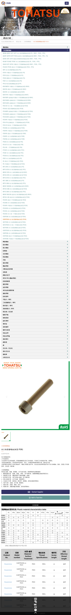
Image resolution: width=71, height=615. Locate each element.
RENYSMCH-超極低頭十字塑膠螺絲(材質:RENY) (17, 100)
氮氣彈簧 (35, 293)
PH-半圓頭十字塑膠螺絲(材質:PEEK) (14, 164)
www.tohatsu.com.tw (10, 34)
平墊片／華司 (35, 299)
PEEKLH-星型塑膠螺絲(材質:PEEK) (13, 108)
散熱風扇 (35, 318)
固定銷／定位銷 (35, 312)
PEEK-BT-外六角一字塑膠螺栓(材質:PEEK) (15, 106)
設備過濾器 (35, 281)
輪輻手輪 (35, 315)
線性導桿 (35, 321)
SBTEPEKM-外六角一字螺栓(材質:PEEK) (14, 225)
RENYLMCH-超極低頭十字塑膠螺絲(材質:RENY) (17, 103)
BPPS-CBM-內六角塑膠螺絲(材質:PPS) (14, 183)
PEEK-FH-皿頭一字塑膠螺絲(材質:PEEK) (15, 125)
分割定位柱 (35, 357)
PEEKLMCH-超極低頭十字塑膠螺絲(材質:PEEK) (17, 117)
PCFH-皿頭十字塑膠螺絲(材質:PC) (13, 75)
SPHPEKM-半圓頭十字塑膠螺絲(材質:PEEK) (16, 239)
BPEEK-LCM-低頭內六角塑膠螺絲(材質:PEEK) (16, 197)
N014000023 (8, 588)
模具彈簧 (35, 263)
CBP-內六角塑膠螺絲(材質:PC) (12, 70)
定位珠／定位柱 (35, 348)
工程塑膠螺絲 (27, 41)
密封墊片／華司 (35, 305)
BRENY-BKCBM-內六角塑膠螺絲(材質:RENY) (16, 186)
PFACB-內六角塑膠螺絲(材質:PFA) (13, 142)
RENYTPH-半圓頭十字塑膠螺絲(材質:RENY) (15, 95)
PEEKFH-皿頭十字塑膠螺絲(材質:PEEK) (14, 200)
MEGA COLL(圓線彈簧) (35, 278)
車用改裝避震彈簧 (35, 290)
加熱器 (35, 272)
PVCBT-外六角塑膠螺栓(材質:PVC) (13, 153)
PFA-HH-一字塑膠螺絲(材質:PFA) (12, 147)
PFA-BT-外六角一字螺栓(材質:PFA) (13, 144)
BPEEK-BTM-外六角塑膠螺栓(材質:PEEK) (15, 175)
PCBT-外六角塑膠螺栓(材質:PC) (12, 81)
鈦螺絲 (35, 251)
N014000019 (8, 564)
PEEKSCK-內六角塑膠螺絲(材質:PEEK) (14, 208)
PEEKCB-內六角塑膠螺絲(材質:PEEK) (14, 128)
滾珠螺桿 (35, 327)
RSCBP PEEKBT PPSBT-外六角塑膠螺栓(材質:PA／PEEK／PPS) (21, 61)
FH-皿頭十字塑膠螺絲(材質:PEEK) (13, 161)
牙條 (35, 260)
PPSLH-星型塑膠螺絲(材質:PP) (12, 84)
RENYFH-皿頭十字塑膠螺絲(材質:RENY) (14, 89)
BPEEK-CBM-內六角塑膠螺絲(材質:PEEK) (15, 189)
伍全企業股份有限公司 (7, 41)
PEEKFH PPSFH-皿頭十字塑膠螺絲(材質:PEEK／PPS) (18, 67)
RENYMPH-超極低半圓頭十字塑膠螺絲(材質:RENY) (18, 97)
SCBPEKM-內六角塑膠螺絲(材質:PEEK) (14, 216)
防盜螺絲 (35, 257)
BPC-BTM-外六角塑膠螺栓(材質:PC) (13, 167)
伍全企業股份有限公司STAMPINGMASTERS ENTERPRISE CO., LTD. (21, 21)
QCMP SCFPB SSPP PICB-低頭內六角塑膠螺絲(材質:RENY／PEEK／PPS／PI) (25, 56)
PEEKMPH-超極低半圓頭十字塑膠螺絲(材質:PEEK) (18, 111)
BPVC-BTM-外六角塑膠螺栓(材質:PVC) (14, 178)
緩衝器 (35, 342)
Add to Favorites (35, 497)
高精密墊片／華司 (35, 308)
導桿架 (35, 324)
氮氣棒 (35, 354)
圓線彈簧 (35, 266)
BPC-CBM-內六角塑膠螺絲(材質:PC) (13, 180)
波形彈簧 (35, 287)
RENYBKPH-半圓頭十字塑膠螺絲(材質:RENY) (16, 86)
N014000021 (8, 576)
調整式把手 (35, 275)
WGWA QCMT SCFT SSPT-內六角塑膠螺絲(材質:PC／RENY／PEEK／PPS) (24, 53)
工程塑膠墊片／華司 (35, 302)
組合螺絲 (35, 245)
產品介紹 (18, 41)
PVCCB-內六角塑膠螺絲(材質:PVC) (13, 156)
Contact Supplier (35, 492)
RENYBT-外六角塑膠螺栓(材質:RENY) (14, 92)
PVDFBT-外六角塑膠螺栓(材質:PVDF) (14, 136)
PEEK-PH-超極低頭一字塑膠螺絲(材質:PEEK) (16, 122)
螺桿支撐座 (35, 330)
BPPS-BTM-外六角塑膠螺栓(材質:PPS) (14, 169)
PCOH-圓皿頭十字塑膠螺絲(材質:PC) (14, 78)
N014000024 (8, 594)
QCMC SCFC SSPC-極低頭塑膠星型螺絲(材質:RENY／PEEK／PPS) (22, 59)
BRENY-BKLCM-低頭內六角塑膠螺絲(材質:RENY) (17, 194)
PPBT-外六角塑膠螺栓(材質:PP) (12, 158)
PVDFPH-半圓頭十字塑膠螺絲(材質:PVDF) (15, 131)
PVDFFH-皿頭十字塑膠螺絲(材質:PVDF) (14, 133)
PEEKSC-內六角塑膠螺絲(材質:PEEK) (14, 211)
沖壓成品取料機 (35, 269)
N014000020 (8, 570)
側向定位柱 (35, 351)
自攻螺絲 (35, 254)
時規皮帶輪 (35, 336)
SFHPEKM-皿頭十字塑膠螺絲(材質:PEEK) (15, 236)
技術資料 (35, 296)
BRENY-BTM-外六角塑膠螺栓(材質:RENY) (15, 172)
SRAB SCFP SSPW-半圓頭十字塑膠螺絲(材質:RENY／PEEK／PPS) (22, 64)
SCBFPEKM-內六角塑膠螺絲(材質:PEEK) (14, 219)
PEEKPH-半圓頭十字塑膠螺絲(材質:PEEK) (15, 120)
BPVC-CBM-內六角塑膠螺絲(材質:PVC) (14, 192)
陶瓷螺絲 (35, 241)
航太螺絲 (35, 248)
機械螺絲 (35, 47)
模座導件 (35, 339)
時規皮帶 (35, 333)
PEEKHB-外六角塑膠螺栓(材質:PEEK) (14, 203)
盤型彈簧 (35, 284)
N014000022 (8, 582)
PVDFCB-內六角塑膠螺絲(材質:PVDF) (14, 139)
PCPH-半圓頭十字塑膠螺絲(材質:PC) (14, 72)
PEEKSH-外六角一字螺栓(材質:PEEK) (14, 214)
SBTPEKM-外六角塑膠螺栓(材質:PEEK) (14, 222)
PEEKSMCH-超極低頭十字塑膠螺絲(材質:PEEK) (17, 114)
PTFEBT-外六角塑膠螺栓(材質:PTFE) (13, 150)
